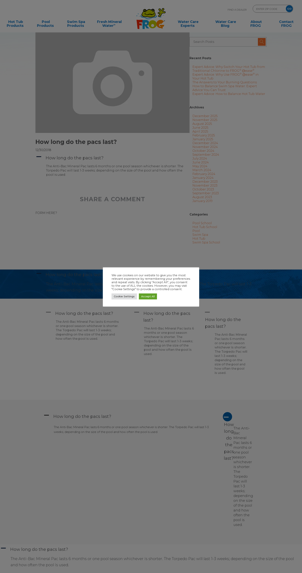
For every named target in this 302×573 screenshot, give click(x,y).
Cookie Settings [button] (124, 296)
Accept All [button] (148, 296)
